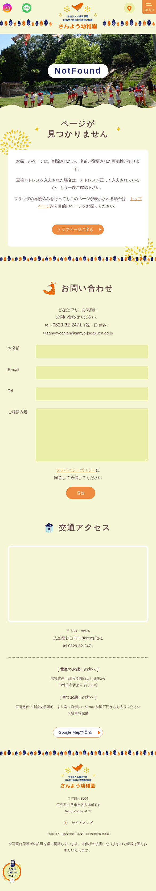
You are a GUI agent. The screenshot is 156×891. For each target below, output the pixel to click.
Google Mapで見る (75, 732)
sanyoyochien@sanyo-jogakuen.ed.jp (80, 333)
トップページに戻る (75, 229)
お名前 (14, 348)
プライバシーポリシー (76, 470)
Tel (10, 390)
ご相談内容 (18, 412)
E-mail (13, 369)
